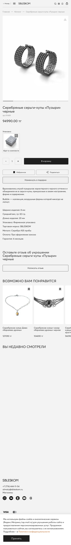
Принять (16, 538)
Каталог (17, 12)
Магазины (8, 492)
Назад (6, 3)
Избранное (19, 172)
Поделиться (52, 172)
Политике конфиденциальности (34, 531)
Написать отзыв (35, 268)
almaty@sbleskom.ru (13, 489)
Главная (6, 12)
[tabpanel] (35, 59)
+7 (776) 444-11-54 (11, 486)
